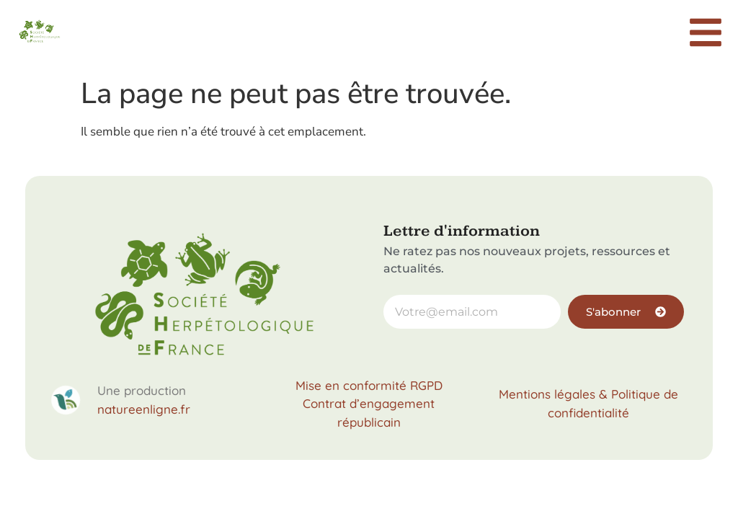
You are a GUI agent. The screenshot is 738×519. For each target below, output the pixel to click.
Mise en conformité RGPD (369, 385)
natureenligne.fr (143, 409)
